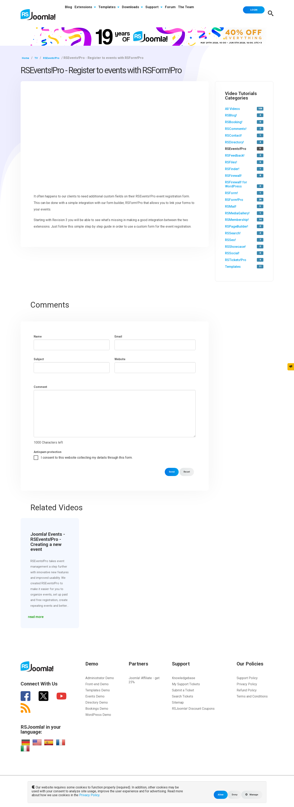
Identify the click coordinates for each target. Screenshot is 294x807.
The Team (212, 14)
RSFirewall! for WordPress (236, 184)
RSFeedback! (234, 155)
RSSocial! (232, 253)
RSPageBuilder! (236, 226)
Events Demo (95, 696)
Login (250, 13)
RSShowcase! (235, 247)
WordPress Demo (98, 715)
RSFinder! (232, 169)
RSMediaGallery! (237, 213)
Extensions (91, 14)
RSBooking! (233, 122)
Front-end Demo (97, 684)
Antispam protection (47, 452)
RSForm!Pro (234, 200)
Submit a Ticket (183, 690)
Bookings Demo (96, 709)
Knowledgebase (183, 678)
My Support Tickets (186, 684)
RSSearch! (233, 233)
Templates (119, 14)
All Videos (232, 109)
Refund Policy (247, 690)
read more (38, 614)
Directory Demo (96, 702)
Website (120, 359)
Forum (192, 14)
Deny (230, 794)
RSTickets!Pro (235, 260)
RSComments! (235, 129)
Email (118, 336)
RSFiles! (231, 162)
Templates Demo (97, 690)
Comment (40, 387)
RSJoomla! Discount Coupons (193, 709)
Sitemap (178, 702)
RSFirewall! (233, 176)
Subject (39, 359)
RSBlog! (231, 115)
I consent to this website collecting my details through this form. (87, 457)
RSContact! (233, 135)
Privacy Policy (247, 684)
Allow (214, 794)
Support (172, 14)
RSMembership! (237, 220)
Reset (186, 472)
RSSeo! (230, 240)
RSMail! (230, 206)
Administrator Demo (99, 678)
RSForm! (231, 193)
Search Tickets (182, 696)
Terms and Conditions (252, 696)
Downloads (146, 14)
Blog (70, 14)
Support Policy (247, 678)
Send (169, 472)
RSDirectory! (234, 142)
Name (38, 336)
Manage (250, 794)
